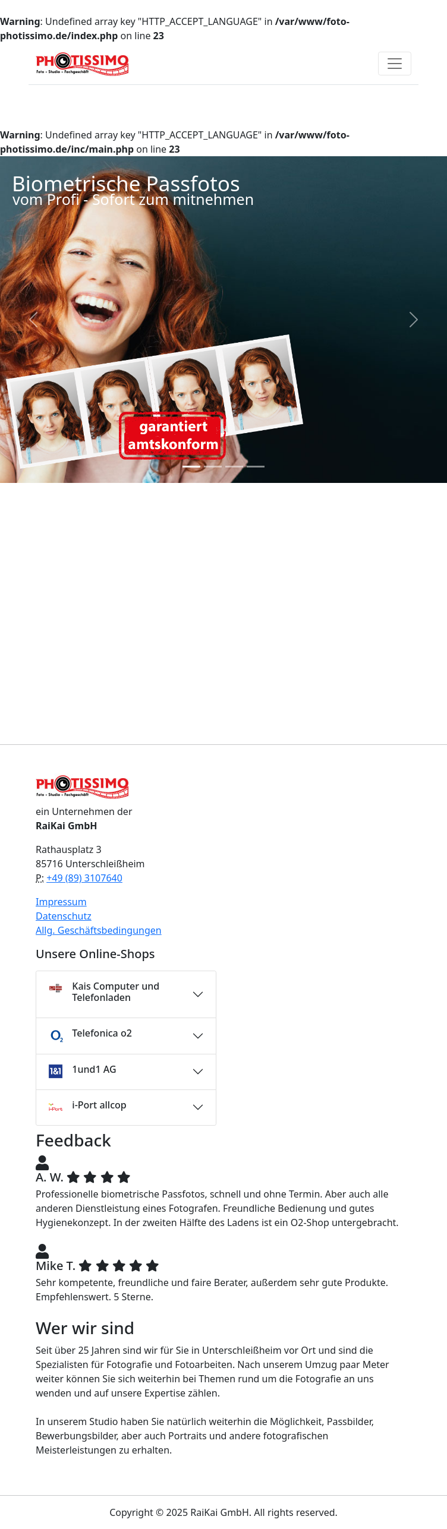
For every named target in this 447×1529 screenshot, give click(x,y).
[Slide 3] (234, 466)
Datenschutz (64, 916)
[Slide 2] (213, 466)
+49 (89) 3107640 (84, 877)
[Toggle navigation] (394, 63)
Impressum (61, 901)
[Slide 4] (256, 466)
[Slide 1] (191, 466)
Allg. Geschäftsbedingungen (99, 930)
